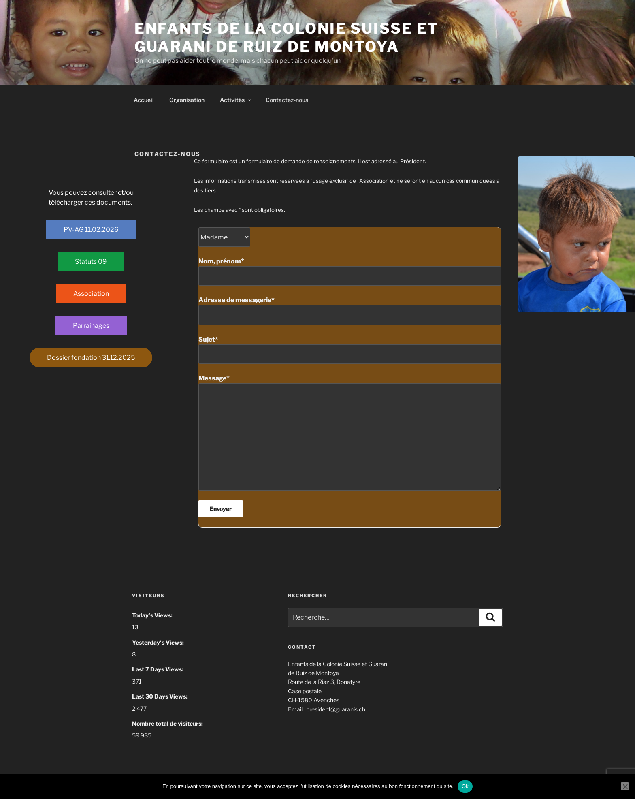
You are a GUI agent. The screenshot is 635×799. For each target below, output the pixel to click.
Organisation (187, 99)
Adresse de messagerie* (349, 310)
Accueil (144, 99)
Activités (236, 99)
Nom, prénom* (349, 271)
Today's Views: (153, 615)
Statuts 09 (91, 261)
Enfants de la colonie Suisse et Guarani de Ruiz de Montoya (286, 37)
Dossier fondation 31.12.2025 (91, 357)
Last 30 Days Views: (160, 696)
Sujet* (349, 349)
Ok (465, 786)
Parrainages (91, 325)
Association (91, 293)
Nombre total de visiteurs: (168, 723)
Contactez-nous (287, 99)
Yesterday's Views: (158, 642)
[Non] (625, 786)
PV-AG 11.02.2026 (91, 229)
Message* (349, 432)
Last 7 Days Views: (158, 669)
